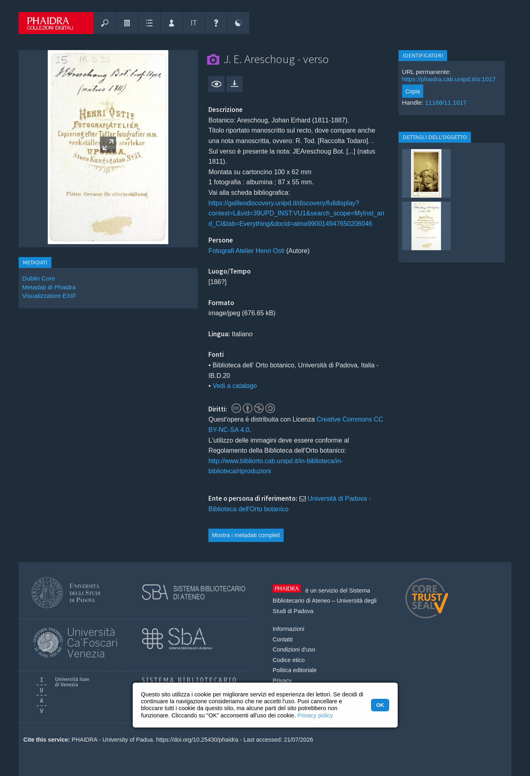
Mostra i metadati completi (246, 535)
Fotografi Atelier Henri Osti (246, 250)
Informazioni (288, 629)
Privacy (282, 680)
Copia (412, 91)
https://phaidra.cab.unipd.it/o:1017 (449, 79)
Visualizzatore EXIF (49, 295)
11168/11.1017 (446, 102)
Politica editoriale (295, 670)
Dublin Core (38, 278)
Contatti (283, 639)
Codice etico (289, 660)
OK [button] (380, 705)
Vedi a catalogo (234, 385)
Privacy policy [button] (315, 715)
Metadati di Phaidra (49, 287)
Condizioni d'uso (294, 649)
